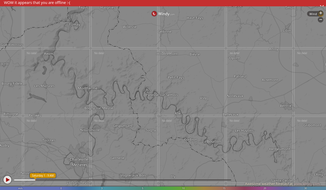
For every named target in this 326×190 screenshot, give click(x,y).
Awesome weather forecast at (282, 183)
